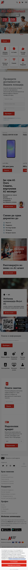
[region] (14, 559)
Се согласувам (14, 561)
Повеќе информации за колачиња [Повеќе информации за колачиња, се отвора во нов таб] (17, 558)
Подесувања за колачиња (14, 565)
